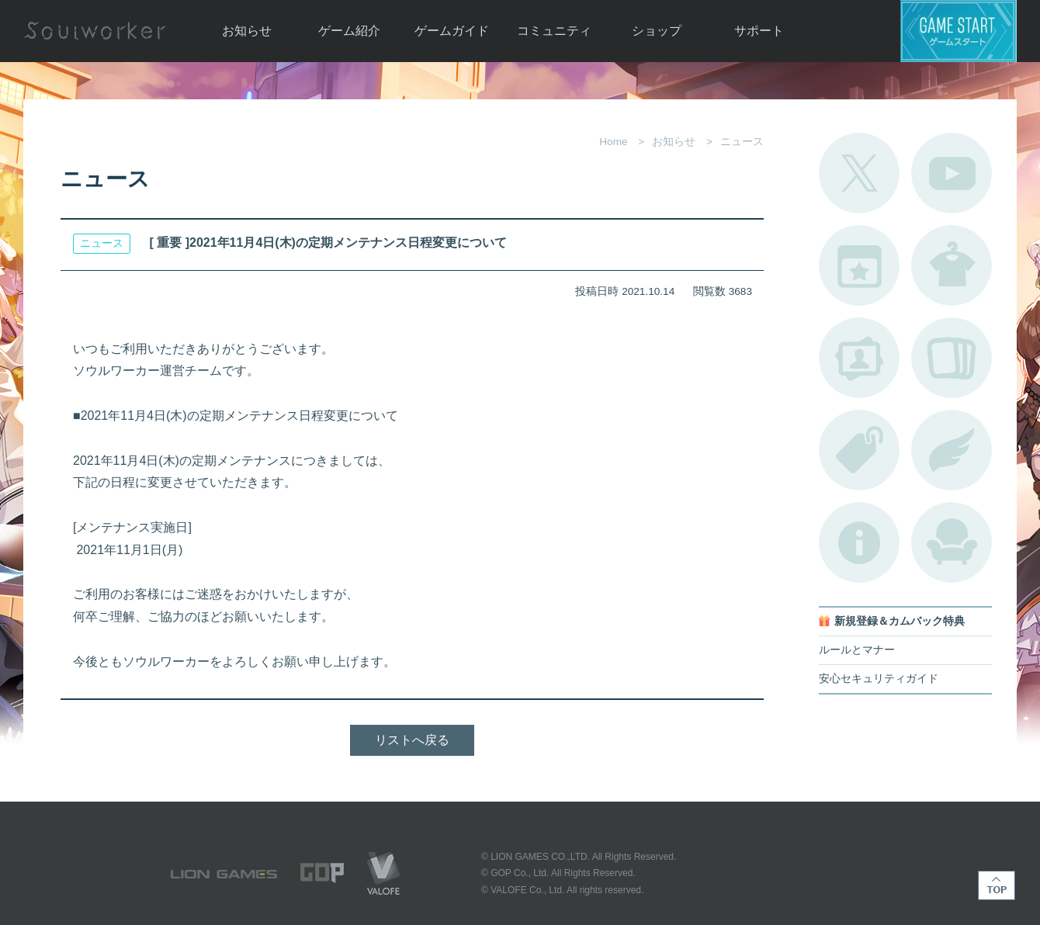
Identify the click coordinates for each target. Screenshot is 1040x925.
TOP (996, 885)
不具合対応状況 (859, 542)
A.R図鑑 (951, 357)
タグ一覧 (859, 450)
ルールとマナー (857, 650)
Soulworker (94, 31)
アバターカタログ (951, 265)
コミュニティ (554, 30)
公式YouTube (951, 173)
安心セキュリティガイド (878, 678)
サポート (759, 30)
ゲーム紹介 (349, 30)
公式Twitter (859, 173)
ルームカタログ (951, 542)
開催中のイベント (859, 265)
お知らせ (247, 30)
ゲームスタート (958, 31)
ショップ (656, 30)
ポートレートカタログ (859, 357)
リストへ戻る (412, 740)
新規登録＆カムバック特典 (899, 621)
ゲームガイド (451, 30)
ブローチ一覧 (951, 450)
